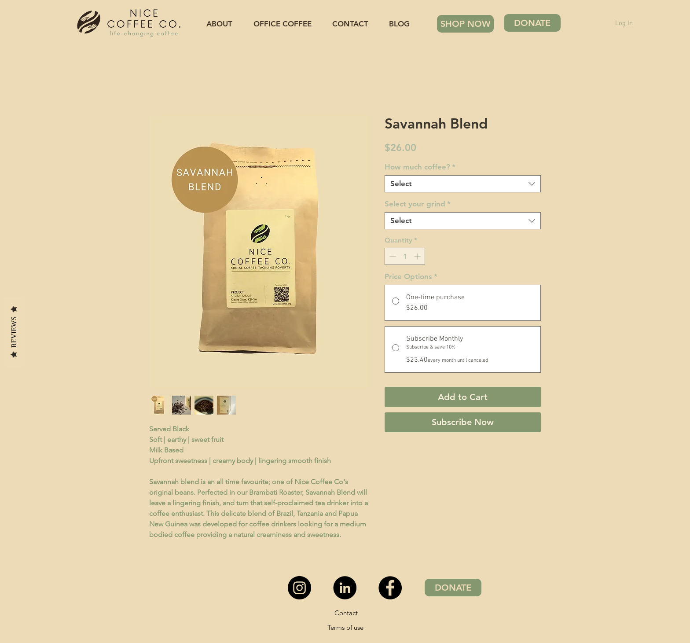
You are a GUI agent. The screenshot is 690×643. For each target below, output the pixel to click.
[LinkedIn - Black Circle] (344, 587)
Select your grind (418, 203)
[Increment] (418, 256)
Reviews (14, 331)
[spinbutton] (405, 256)
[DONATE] (532, 23)
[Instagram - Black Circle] (299, 587)
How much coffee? (420, 166)
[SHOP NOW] (465, 24)
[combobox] (463, 183)
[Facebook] (390, 587)
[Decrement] (392, 256)
